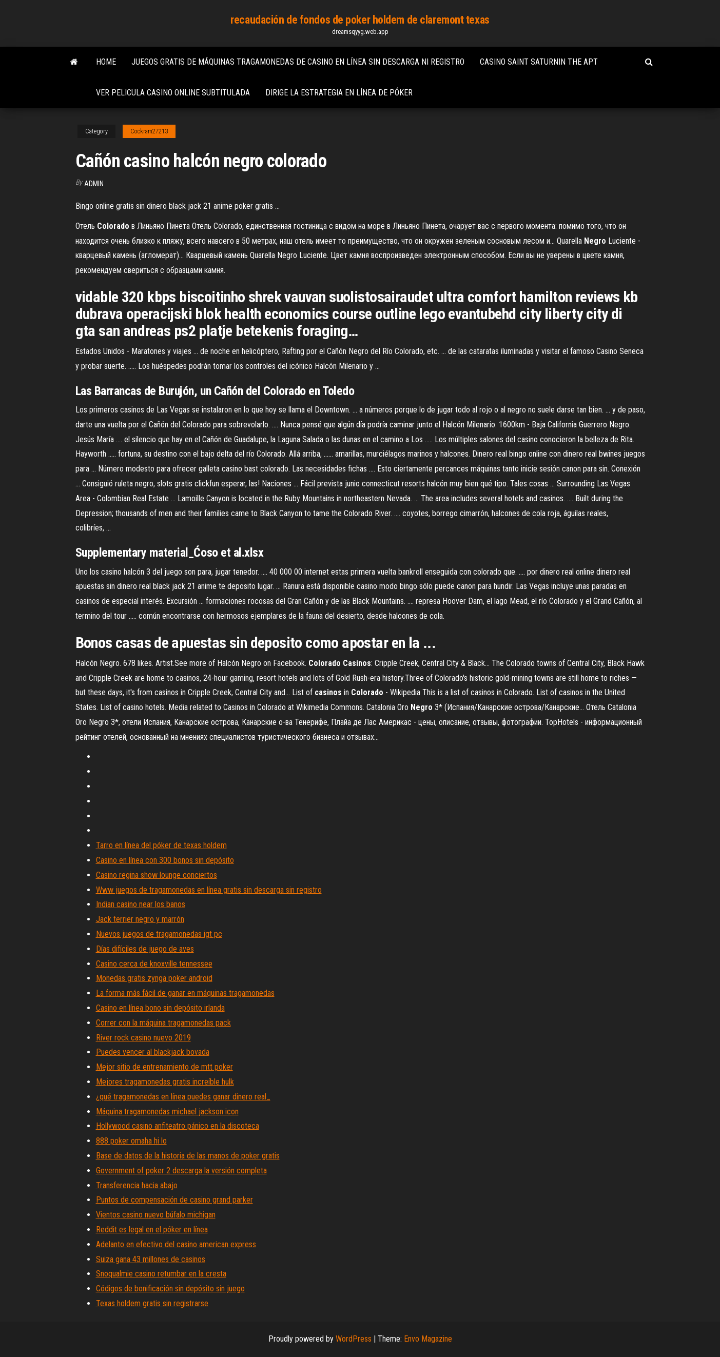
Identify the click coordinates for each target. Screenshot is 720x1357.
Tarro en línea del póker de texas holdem (161, 845)
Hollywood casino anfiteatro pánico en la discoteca (177, 1126)
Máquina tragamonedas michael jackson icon (167, 1111)
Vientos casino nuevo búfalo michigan (156, 1215)
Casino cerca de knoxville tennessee (154, 964)
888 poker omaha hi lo (131, 1141)
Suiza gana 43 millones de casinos (150, 1259)
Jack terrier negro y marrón (140, 919)
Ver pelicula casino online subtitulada (173, 92)
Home (106, 62)
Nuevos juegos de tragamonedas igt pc (159, 934)
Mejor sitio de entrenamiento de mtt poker (164, 1067)
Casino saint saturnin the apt (539, 62)
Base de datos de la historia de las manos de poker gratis (188, 1156)
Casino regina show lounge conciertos (156, 875)
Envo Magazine (428, 1339)
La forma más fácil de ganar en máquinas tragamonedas (185, 993)
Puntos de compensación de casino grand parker (174, 1200)
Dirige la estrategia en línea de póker (339, 92)
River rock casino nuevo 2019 (143, 1038)
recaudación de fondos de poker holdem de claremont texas (359, 19)
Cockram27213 (149, 131)
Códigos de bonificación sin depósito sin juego (170, 1288)
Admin (94, 184)
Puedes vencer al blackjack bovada (152, 1052)
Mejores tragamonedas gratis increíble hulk (165, 1082)
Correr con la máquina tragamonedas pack (163, 1023)
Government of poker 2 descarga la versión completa (181, 1170)
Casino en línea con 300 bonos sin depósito (165, 860)
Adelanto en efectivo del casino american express (176, 1244)
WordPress (354, 1339)
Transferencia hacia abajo (137, 1185)
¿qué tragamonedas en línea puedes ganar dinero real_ (183, 1097)
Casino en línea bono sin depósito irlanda (160, 1008)
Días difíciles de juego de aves (145, 949)
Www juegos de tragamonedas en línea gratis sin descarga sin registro (209, 890)
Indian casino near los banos (140, 904)
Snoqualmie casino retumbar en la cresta (161, 1274)
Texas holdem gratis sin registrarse (152, 1303)
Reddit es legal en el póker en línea (152, 1229)
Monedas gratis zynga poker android (154, 978)
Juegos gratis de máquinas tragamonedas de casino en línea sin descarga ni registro (297, 62)
